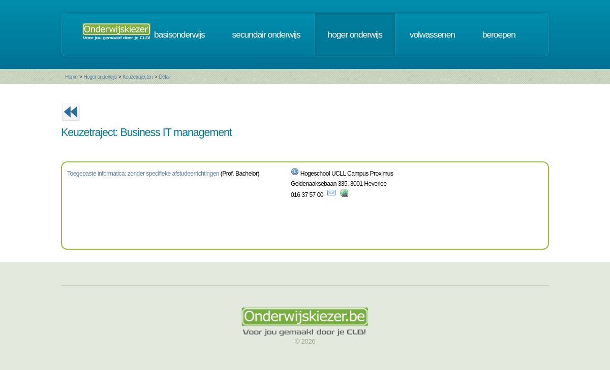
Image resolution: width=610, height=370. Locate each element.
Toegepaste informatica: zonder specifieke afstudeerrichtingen (143, 173)
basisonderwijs (179, 34)
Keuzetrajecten (138, 77)
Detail (164, 77)
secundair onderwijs (266, 34)
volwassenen (432, 34)
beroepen (498, 34)
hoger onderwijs (355, 34)
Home (71, 77)
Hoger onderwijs (99, 77)
